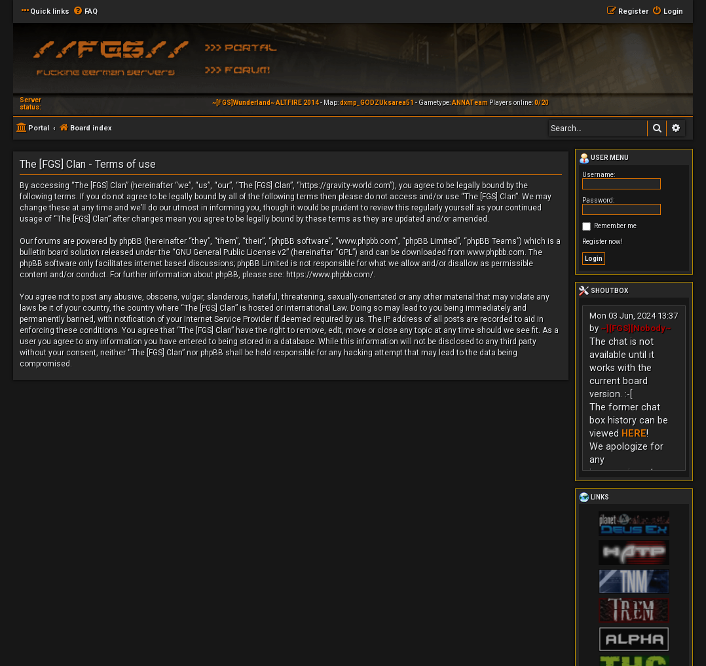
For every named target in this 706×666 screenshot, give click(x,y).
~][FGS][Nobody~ (636, 328)
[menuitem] (85, 12)
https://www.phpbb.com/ (329, 274)
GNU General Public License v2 (231, 252)
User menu (604, 158)
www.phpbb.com (496, 252)
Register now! (602, 241)
